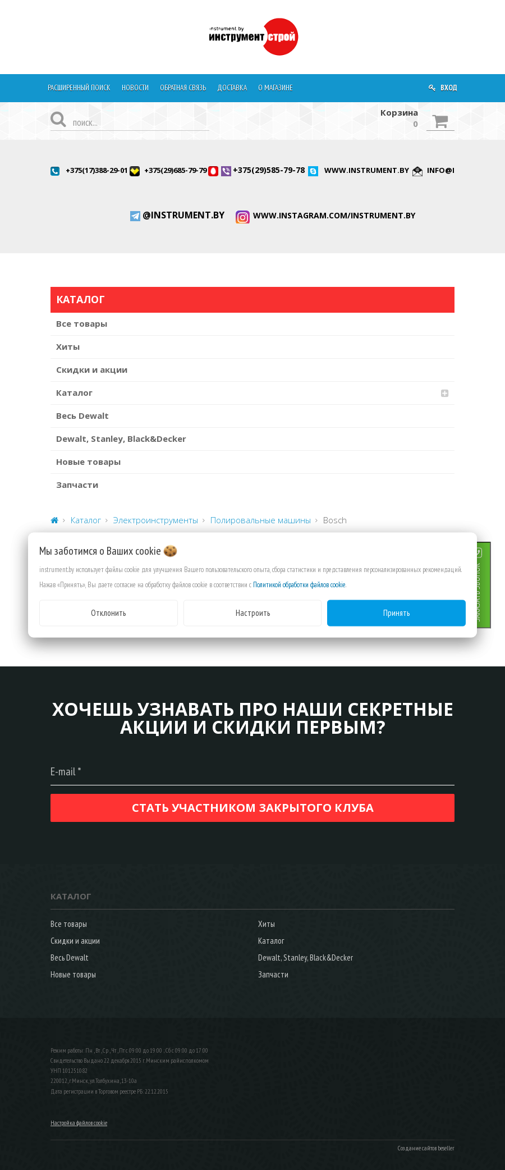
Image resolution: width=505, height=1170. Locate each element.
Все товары (81, 323)
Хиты (68, 346)
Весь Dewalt (82, 415)
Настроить (253, 612)
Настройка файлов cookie (78, 1123)
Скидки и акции (91, 369)
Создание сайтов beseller (426, 1148)
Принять (396, 612)
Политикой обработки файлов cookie (299, 584)
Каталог (74, 392)
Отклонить (108, 612)
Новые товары (88, 461)
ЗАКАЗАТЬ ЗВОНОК (490, 592)
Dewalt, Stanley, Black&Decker (121, 438)
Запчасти (77, 484)
